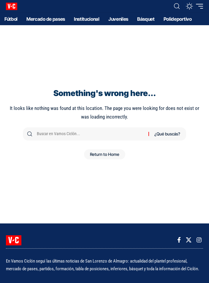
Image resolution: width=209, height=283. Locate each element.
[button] (176, 6)
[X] (188, 240)
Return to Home (104, 154)
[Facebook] (179, 240)
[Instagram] (199, 240)
